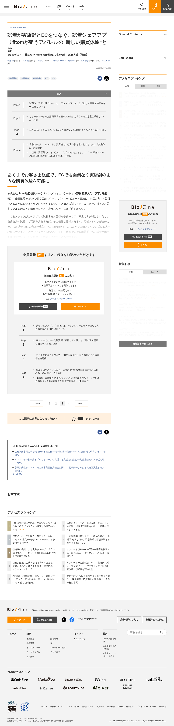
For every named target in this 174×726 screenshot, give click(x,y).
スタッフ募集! (73, 706)
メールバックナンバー (59, 298)
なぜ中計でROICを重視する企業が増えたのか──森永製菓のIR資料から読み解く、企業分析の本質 (88, 579)
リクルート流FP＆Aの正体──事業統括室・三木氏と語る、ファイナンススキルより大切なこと (88, 552)
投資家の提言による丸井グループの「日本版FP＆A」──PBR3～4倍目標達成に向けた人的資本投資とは (34, 552)
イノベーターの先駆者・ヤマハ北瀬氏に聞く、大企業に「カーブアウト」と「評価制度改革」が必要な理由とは (88, 566)
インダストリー (33, 648)
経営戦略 (54, 639)
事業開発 (13, 78)
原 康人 (41, 61)
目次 (82, 93)
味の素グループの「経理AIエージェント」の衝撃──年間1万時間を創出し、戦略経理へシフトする (88, 526)
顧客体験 (37, 78)
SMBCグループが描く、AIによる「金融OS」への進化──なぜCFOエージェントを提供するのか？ (34, 539)
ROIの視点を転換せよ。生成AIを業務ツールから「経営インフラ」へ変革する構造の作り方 (34, 526)
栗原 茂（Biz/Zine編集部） (64, 61)
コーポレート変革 (58, 648)
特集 (82, 6)
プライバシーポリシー (146, 706)
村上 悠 (26, 61)
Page (16, 105)
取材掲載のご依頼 (155, 619)
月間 (158, 86)
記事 (59, 6)
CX (53, 78)
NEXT (82, 403)
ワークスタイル (33, 652)
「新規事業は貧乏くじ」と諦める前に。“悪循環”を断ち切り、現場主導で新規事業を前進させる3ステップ (88, 539)
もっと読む (18, 474)
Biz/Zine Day (79, 639)
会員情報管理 (87, 706)
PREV (36, 403)
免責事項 (100, 706)
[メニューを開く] (6, 6)
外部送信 (163, 706)
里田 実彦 (85, 61)
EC (46, 78)
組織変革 (30, 643)
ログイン (80, 306)
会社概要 (111, 706)
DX (51, 643)
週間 (143, 86)
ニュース (47, 6)
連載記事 (30, 656)
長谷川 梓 (106, 61)
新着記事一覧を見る (143, 343)
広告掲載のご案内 (129, 619)
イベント (70, 6)
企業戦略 (25, 78)
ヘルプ (44, 706)
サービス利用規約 (125, 706)
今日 (127, 86)
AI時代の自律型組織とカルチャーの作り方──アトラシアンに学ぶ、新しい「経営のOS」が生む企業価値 (34, 579)
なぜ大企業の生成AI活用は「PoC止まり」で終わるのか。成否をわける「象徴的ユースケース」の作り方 (34, 566)
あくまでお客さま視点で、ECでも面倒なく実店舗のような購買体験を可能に (67, 129)
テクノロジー (56, 652)
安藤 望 (10, 61)
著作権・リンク (57, 706)
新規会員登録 (37, 306)
